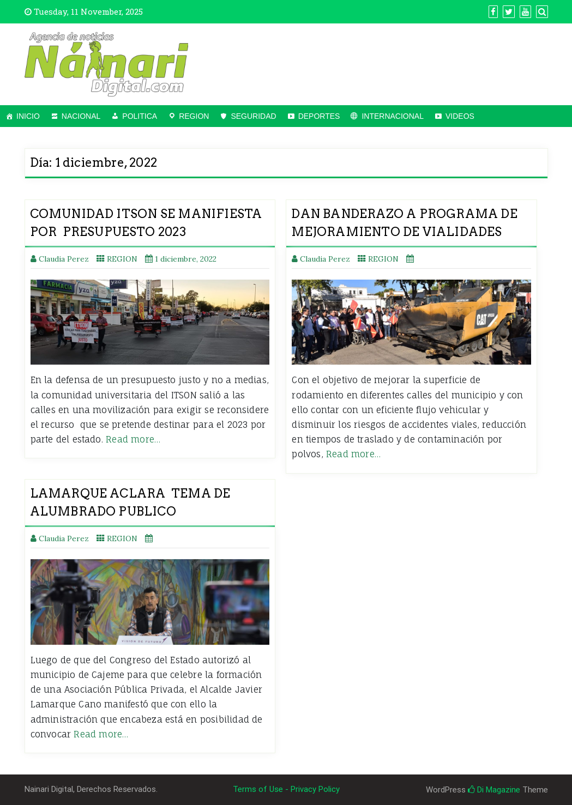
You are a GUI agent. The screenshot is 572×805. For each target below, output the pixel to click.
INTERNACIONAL (393, 116)
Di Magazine (494, 790)
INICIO (28, 116)
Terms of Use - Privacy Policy (286, 789)
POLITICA (139, 116)
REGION (194, 116)
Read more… (133, 439)
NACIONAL (81, 116)
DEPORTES (319, 116)
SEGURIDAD (253, 116)
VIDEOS (459, 116)
